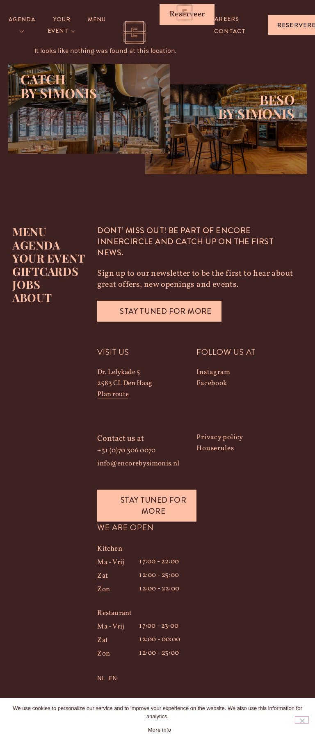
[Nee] (302, 720)
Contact (230, 31)
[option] (113, 678)
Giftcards (45, 271)
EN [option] (113, 678)
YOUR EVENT (48, 258)
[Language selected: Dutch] (146, 678)
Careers (224, 19)
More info (159, 730)
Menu (29, 231)
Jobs (26, 284)
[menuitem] (22, 25)
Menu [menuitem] (97, 19)
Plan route (112, 394)
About (32, 297)
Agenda (36, 245)
